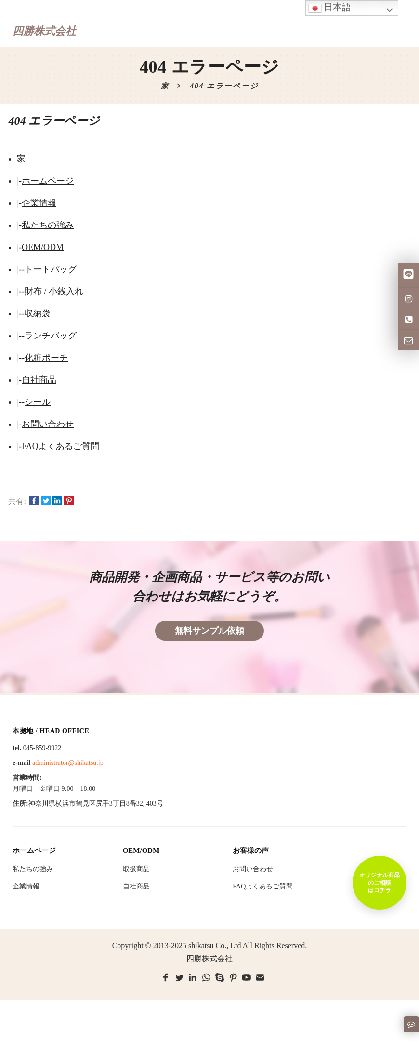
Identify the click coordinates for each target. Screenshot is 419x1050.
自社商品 (39, 380)
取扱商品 (136, 869)
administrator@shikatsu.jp (68, 762)
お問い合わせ (48, 424)
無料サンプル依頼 (209, 631)
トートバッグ (51, 269)
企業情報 (39, 203)
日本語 (330, 8)
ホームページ (48, 181)
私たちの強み (48, 225)
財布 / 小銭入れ (54, 291)
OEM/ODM (43, 247)
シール (38, 402)
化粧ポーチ (46, 357)
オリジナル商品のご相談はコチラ (379, 883)
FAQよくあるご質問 (60, 446)
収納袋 (38, 313)
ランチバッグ (51, 335)
